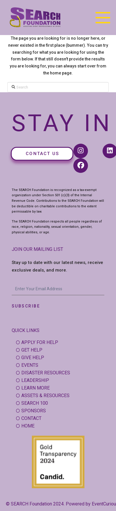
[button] (103, 17)
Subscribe (26, 306)
